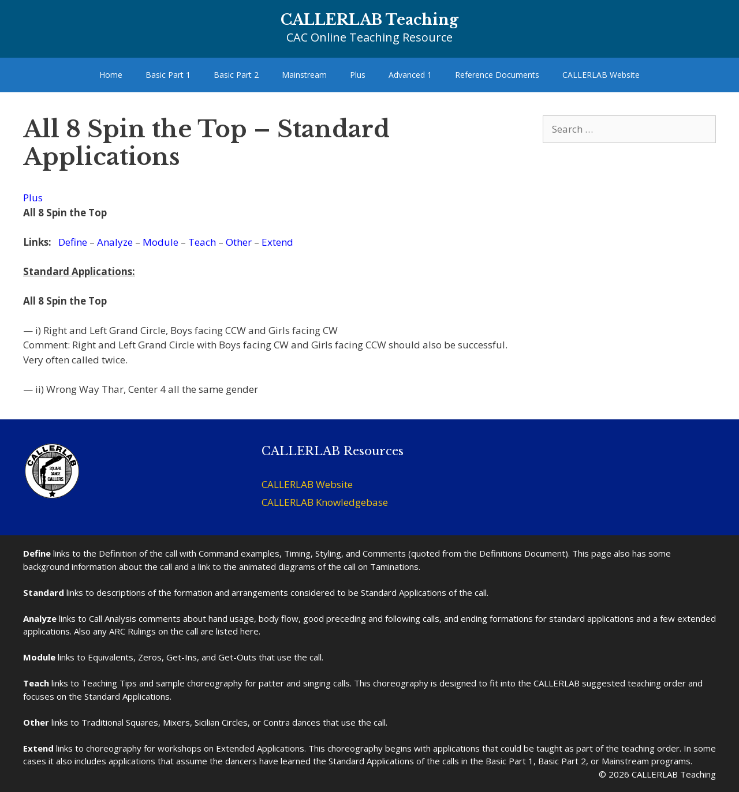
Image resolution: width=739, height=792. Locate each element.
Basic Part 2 (236, 74)
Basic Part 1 (168, 74)
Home (110, 74)
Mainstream (304, 74)
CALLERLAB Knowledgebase (325, 502)
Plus (357, 74)
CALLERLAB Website (601, 74)
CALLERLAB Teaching (369, 20)
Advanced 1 (410, 74)
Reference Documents (497, 74)
